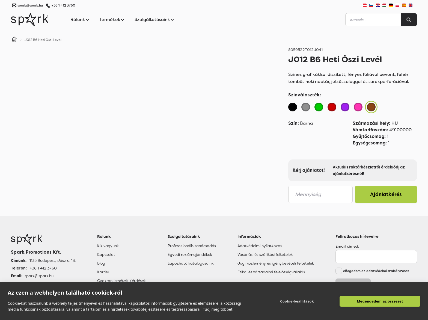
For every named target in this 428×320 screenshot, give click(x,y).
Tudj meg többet (218, 309)
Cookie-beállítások (297, 301)
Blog (101, 263)
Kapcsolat (106, 254)
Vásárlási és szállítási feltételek (265, 254)
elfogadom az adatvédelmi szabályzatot (376, 271)
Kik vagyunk (108, 245)
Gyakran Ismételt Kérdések (121, 280)
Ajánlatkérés (386, 194)
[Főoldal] (43, 239)
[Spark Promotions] (30, 19)
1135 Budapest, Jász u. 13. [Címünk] (52, 260)
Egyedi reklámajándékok (190, 254)
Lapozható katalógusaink (190, 263)
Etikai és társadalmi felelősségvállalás (271, 271)
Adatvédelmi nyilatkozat (259, 245)
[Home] (14, 40)
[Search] (409, 19)
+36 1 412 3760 (63, 5)
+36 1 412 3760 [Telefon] (43, 268)
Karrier (103, 271)
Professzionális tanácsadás (192, 245)
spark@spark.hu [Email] (39, 275)
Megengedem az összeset (380, 301)
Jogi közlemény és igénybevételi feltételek (275, 263)
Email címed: (347, 246)
